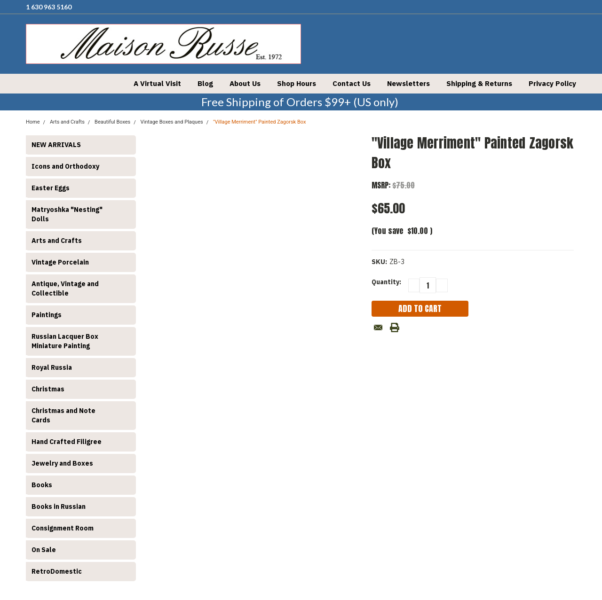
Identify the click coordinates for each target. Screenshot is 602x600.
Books (42, 485)
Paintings (47, 315)
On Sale (44, 549)
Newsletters (408, 83)
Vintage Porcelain (60, 262)
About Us (245, 83)
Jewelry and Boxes (62, 463)
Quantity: (386, 282)
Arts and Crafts (57, 240)
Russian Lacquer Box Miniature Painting (65, 341)
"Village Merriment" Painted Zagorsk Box (259, 122)
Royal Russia (52, 367)
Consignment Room (63, 528)
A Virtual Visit (157, 83)
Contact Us (352, 83)
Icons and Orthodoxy (65, 166)
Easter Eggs (51, 188)
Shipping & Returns (479, 83)
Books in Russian (59, 506)
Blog (205, 83)
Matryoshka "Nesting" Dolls (67, 214)
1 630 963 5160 (48, 7)
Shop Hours (296, 83)
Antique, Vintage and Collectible (65, 288)
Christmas (48, 389)
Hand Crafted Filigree (67, 441)
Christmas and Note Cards (63, 415)
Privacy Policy (552, 83)
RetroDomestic (57, 571)
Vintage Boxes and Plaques (172, 122)
